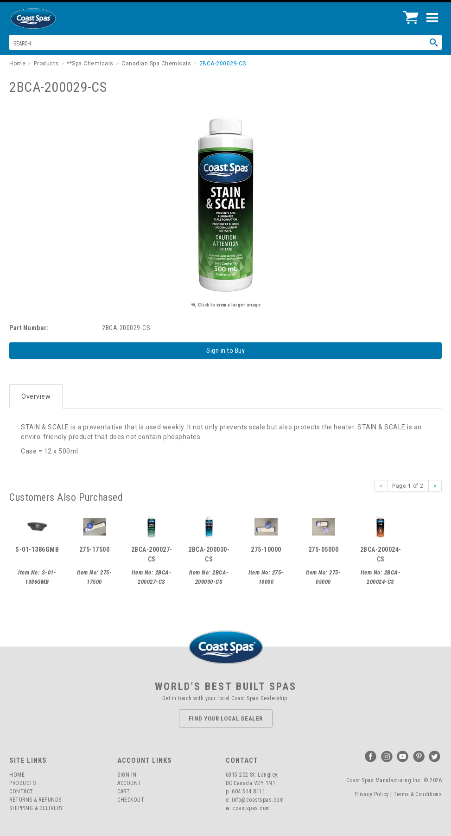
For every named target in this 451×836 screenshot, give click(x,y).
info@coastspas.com (258, 800)
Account (129, 783)
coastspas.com (251, 808)
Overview (36, 396)
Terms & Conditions (418, 794)
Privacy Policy (372, 794)
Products (22, 783)
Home (17, 775)
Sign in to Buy (225, 350)
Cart (123, 791)
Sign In (127, 775)
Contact (21, 791)
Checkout (130, 800)
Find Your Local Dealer (226, 718)
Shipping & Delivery (36, 808)
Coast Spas (48, 18)
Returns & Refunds (35, 800)
